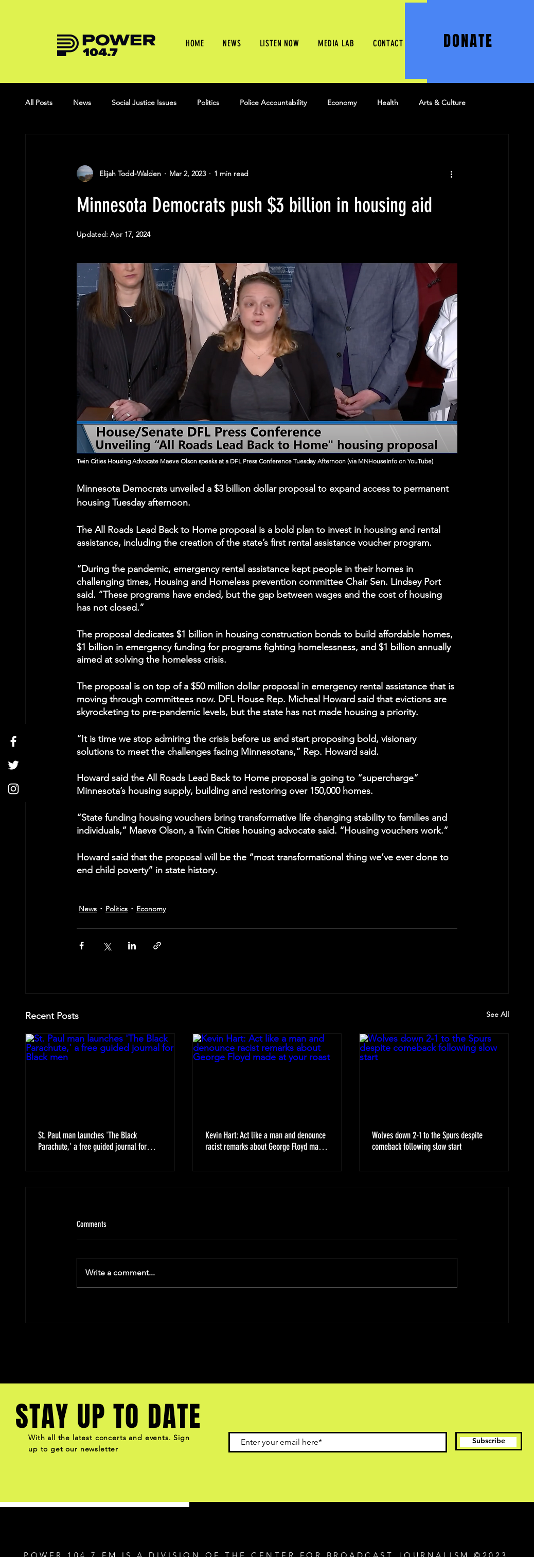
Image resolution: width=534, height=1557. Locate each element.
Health (387, 102)
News (82, 102)
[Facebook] (13, 741)
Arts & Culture (442, 102)
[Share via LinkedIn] (132, 945)
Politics (208, 102)
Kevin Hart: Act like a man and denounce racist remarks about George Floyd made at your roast (265, 1141)
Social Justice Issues (144, 102)
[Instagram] (13, 789)
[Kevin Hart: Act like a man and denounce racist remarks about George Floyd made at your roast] (267, 1075)
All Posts (38, 102)
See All (497, 1014)
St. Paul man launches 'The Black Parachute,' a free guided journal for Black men (92, 1141)
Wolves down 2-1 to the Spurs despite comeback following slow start (427, 1141)
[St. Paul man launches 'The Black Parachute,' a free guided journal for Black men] (100, 1075)
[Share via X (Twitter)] (107, 945)
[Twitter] (13, 765)
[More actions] (451, 173)
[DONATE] (469, 41)
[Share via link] (157, 945)
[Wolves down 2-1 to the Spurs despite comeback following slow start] (434, 1075)
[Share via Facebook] (81, 945)
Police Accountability (273, 102)
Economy (342, 102)
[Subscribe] (488, 1441)
